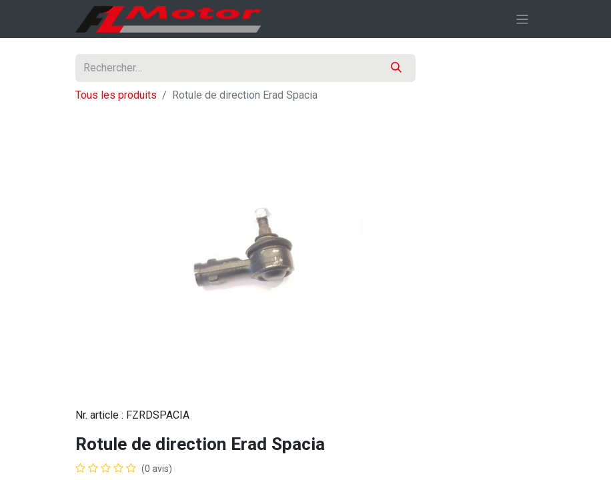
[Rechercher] (396, 68)
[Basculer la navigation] (522, 19)
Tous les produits (116, 95)
